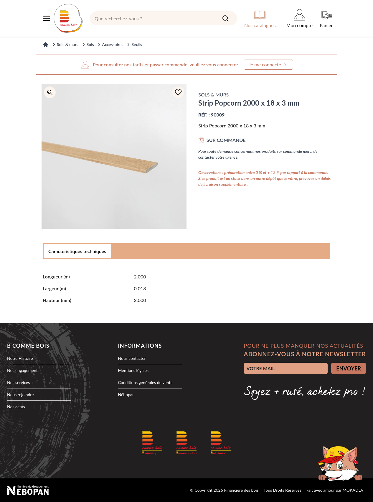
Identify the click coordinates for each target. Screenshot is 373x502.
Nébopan (126, 394)
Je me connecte (268, 65)
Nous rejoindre (20, 394)
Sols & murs (67, 44)
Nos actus (16, 406)
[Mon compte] (299, 18)
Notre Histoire (20, 358)
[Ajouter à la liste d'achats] (178, 92)
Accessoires (112, 44)
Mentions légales (133, 370)
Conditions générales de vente (145, 382)
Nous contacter (132, 358)
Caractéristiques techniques (77, 251)
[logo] (68, 18)
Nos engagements (23, 370)
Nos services (18, 382)
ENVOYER (348, 368)
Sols (90, 44)
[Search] (225, 18)
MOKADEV (353, 490)
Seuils (136, 44)
